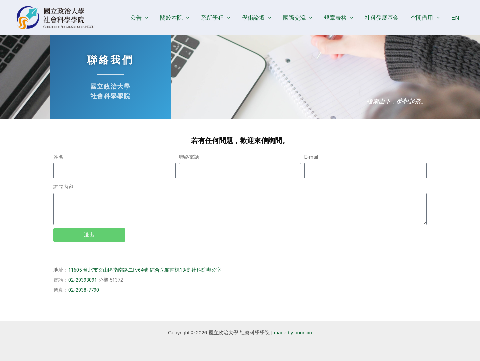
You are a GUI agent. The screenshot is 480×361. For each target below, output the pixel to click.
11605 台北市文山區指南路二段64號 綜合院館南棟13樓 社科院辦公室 (144, 270)
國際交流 (297, 17)
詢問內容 (63, 187)
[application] (145, 17)
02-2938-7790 (83, 290)
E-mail (311, 157)
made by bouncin (293, 332)
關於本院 (174, 17)
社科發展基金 (382, 17)
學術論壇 (256, 17)
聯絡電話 (189, 157)
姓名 (58, 157)
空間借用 (425, 17)
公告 (139, 17)
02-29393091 (82, 280)
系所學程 (215, 17)
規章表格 (338, 17)
